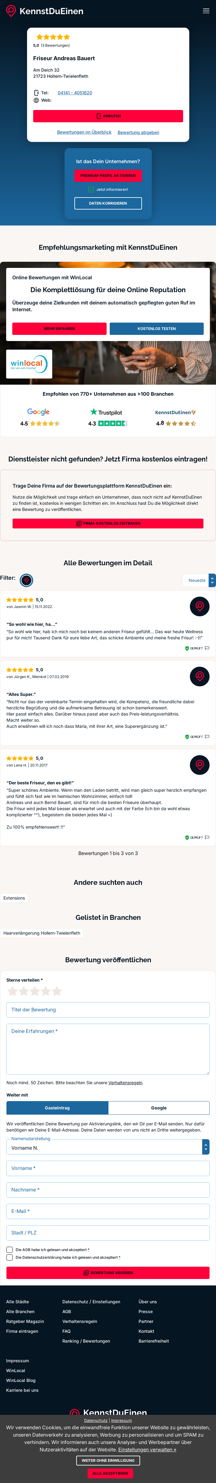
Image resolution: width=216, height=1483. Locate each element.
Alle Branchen (20, 1311)
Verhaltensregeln (125, 1082)
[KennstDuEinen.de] (44, 11)
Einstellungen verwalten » (147, 1449)
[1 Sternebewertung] (13, 991)
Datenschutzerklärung (41, 1257)
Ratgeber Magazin (25, 1321)
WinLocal (15, 1370)
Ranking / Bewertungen (86, 1341)
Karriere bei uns (22, 1390)
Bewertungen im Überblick (84, 132)
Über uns (148, 1301)
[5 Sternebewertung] (57, 991)
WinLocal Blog (21, 1380)
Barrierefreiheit (154, 1341)
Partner (146, 1321)
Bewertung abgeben (138, 132)
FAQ (66, 1331)
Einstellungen (106, 1301)
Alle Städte (17, 1301)
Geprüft (196, 648)
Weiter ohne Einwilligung (108, 1460)
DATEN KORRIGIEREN (108, 203)
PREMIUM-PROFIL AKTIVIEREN (108, 175)
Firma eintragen (22, 1331)
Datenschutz (75, 1301)
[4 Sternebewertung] (46, 991)
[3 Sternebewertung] (35, 991)
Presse (146, 1311)
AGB (26, 1249)
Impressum (17, 1360)
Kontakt (146, 1331)
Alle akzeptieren (110, 1473)
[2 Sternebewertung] (24, 991)
